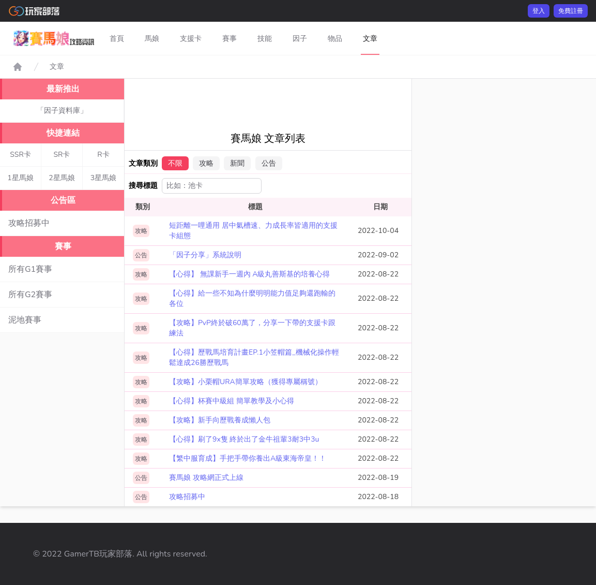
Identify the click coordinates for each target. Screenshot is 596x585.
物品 (335, 38)
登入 (538, 11)
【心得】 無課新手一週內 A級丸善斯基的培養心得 (249, 274)
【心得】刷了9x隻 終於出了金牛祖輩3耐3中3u (244, 439)
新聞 (237, 163)
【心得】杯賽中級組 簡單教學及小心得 (231, 401)
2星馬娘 (61, 178)
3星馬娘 (103, 178)
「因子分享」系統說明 (205, 255)
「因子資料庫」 (62, 110)
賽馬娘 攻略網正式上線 (206, 477)
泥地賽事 (24, 320)
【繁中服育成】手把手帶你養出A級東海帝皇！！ (247, 458)
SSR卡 (20, 154)
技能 (264, 38)
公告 (269, 163)
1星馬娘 (20, 178)
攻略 (206, 163)
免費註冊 (570, 11)
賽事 (229, 38)
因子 (300, 38)
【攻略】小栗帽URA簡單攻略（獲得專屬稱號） (245, 382)
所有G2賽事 (30, 294)
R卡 (103, 154)
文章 (370, 38)
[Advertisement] (309, 102)
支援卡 (191, 38)
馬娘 (152, 38)
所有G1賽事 (30, 269)
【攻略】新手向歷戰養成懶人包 (219, 420)
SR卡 (62, 154)
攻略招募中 (29, 223)
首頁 (117, 38)
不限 (175, 163)
